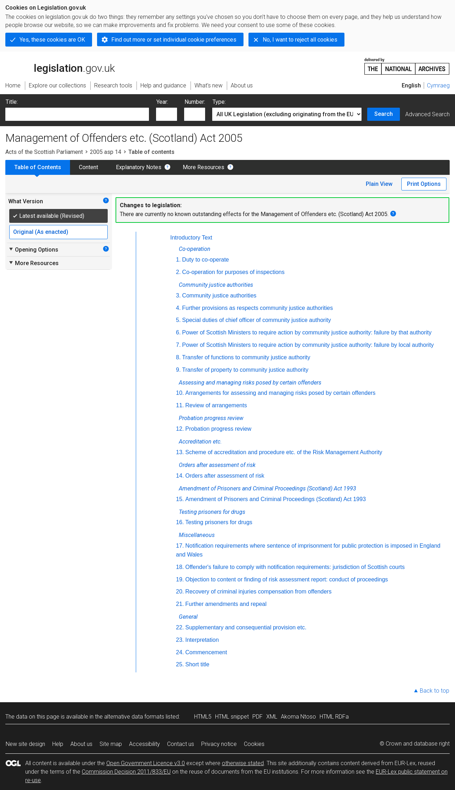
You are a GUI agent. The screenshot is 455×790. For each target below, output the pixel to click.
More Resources (203, 167)
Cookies (254, 744)
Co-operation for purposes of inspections (233, 272)
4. (178, 308)
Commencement (206, 652)
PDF (257, 716)
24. (180, 652)
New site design (25, 744)
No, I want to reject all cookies (300, 39)
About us (81, 744)
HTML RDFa (334, 716)
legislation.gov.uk (60, 65)
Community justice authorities (219, 295)
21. (180, 604)
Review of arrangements (216, 405)
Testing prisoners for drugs (218, 522)
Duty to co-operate (205, 260)
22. (180, 627)
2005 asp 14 (105, 152)
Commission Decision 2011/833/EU (126, 771)
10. (180, 393)
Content (88, 167)
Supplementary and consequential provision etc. (245, 627)
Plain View (379, 184)
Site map (111, 744)
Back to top (434, 690)
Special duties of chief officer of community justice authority (256, 320)
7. (178, 345)
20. (180, 592)
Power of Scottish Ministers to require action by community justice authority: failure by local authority (308, 345)
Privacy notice (219, 744)
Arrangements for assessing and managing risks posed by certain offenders (280, 393)
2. (178, 272)
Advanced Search (427, 114)
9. (178, 370)
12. (180, 429)
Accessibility (144, 744)
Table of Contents (37, 167)
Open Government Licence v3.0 (145, 763)
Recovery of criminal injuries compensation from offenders (258, 592)
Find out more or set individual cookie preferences (173, 39)
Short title (197, 664)
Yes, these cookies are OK (52, 39)
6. (178, 332)
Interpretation (202, 640)
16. (180, 522)
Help (57, 744)
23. (180, 640)
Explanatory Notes (138, 167)
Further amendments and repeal (226, 604)
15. (180, 499)
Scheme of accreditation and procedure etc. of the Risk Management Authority (283, 452)
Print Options (424, 184)
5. (178, 320)
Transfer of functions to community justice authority (246, 357)
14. (180, 476)
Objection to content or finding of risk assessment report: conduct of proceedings (286, 579)
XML (271, 716)
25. (180, 664)
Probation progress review (218, 429)
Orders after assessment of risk (224, 476)
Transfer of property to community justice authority (245, 370)
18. (180, 567)
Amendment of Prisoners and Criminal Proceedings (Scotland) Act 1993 (275, 499)
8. (178, 357)
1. (178, 260)
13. (180, 452)
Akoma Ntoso (298, 716)
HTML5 (203, 716)
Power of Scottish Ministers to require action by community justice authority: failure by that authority (307, 332)
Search (383, 114)
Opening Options (33, 249)
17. (180, 546)
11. (180, 405)
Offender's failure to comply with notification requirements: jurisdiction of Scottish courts (295, 567)
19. (180, 579)
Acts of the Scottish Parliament (44, 152)
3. (178, 295)
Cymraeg (438, 85)
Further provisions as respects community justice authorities (257, 308)
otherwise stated (243, 763)
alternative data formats (134, 716)
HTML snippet (232, 716)
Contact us (180, 744)
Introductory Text (191, 238)
